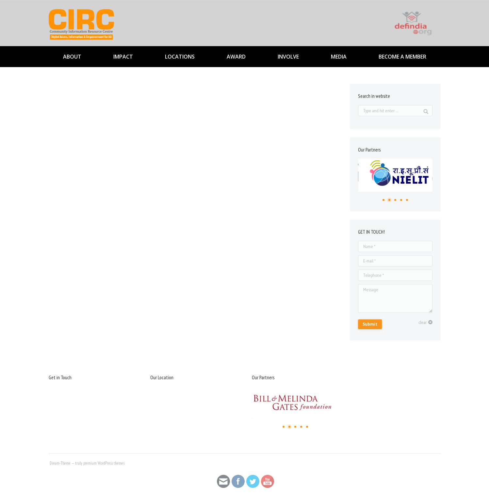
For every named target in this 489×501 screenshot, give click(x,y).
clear (422, 322)
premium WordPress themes (103, 463)
